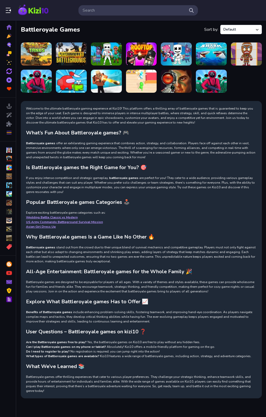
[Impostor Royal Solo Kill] (71, 81)
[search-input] (134, 10)
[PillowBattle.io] (141, 81)
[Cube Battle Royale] (106, 81)
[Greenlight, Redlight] (36, 81)
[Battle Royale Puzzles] (246, 54)
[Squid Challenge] (211, 81)
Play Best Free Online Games (33, 10)
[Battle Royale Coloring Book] (176, 54)
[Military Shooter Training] (176, 81)
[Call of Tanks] (36, 54)
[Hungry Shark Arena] (211, 54)
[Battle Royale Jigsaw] (106, 54)
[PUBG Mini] (71, 54)
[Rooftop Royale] (141, 54)
